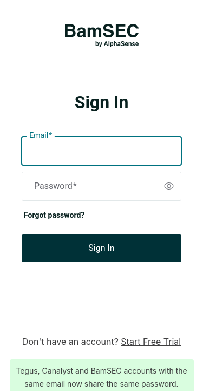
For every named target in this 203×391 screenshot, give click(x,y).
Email (40, 135)
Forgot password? (54, 215)
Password (55, 186)
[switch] (169, 186)
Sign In (101, 248)
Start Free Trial (151, 341)
